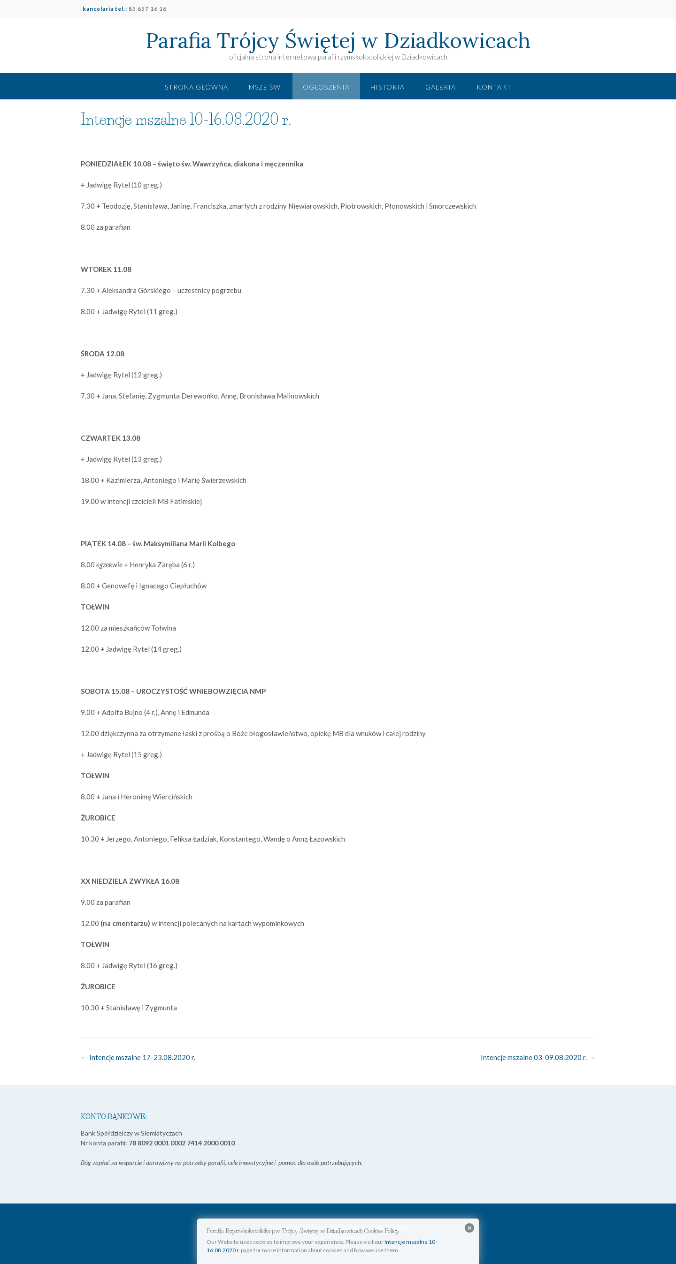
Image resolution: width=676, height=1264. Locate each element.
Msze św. (265, 87)
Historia (387, 87)
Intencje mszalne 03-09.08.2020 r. (538, 1057)
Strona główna (196, 87)
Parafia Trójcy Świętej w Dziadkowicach (338, 40)
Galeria (440, 87)
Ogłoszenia (326, 87)
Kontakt (494, 87)
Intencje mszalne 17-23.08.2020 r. (138, 1057)
